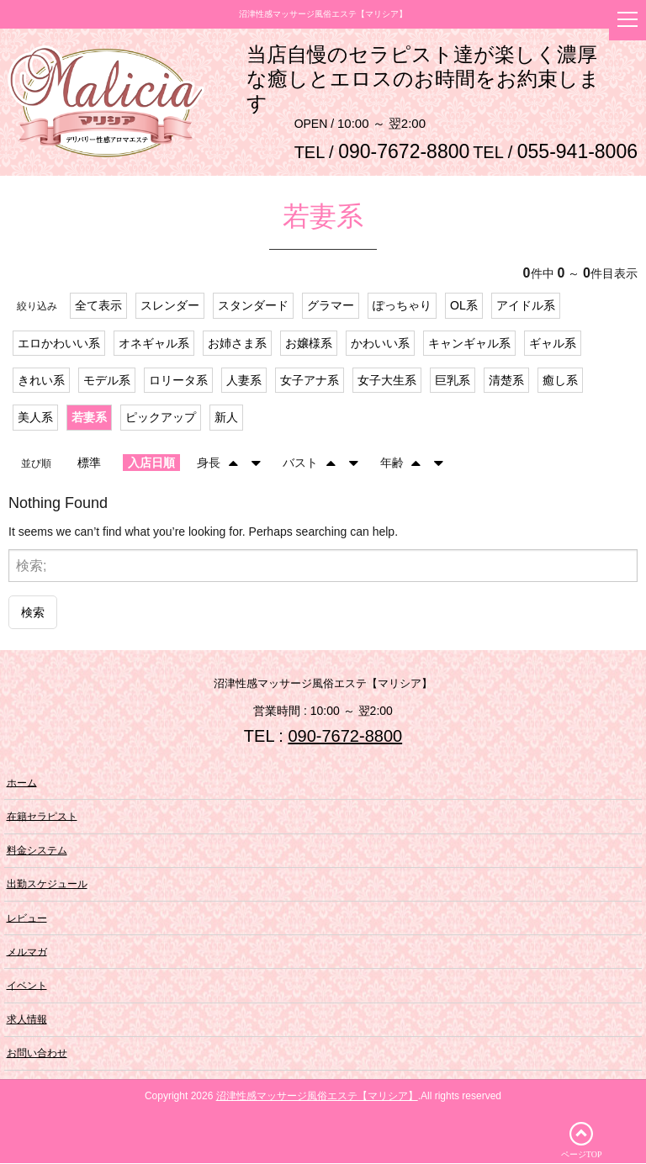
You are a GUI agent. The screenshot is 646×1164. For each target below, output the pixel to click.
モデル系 (106, 381)
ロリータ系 (178, 381)
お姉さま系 (237, 344)
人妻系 (244, 381)
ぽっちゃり (402, 306)
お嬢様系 (308, 344)
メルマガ (27, 952)
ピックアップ (160, 419)
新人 (226, 419)
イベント (27, 986)
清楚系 (506, 381)
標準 (89, 463)
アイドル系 (525, 306)
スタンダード (253, 306)
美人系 (35, 419)
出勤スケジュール (47, 885)
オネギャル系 (154, 344)
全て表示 (98, 306)
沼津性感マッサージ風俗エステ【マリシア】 (317, 1097)
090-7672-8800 (345, 737)
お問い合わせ (37, 1054)
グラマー (330, 306)
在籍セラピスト (42, 817)
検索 (33, 613)
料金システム (37, 851)
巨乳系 (452, 381)
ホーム (22, 784)
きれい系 (41, 381)
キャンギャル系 (469, 344)
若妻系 (89, 419)
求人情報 (27, 1020)
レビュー (27, 918)
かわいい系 (380, 344)
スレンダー (169, 306)
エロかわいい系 (59, 344)
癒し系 (560, 381)
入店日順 (151, 463)
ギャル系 (552, 344)
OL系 (464, 306)
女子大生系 (386, 381)
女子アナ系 (309, 381)
